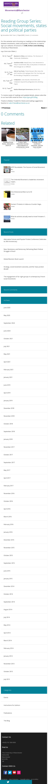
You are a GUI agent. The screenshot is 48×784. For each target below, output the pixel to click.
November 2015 (9, 548)
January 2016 (8, 532)
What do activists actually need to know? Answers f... (28, 217)
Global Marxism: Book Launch (14, 259)
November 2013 (9, 664)
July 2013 (7, 679)
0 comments (34, 35)
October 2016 (8, 501)
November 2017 (9, 447)
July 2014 (7, 617)
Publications (8, 713)
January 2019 (8, 401)
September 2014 (9, 602)
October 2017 (8, 455)
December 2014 (9, 586)
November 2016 (9, 493)
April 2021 (7, 362)
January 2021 (8, 377)
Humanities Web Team (9, 35)
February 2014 (8, 648)
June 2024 (7, 331)
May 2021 (7, 354)
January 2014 (8, 656)
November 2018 (9, 416)
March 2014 (8, 640)
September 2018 (9, 431)
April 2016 (7, 509)
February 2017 (8, 486)
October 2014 (8, 594)
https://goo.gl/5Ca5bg (30, 97)
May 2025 (7, 315)
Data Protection (13, 779)
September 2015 (9, 563)
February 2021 (8, 370)
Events (27, 35)
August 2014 (8, 610)
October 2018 (8, 424)
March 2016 (8, 517)
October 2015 (8, 555)
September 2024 (9, 323)
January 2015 (8, 579)
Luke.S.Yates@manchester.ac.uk (19, 103)
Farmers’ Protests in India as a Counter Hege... (26, 204)
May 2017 (7, 470)
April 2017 (7, 478)
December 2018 (9, 408)
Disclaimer (4, 779)
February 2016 (8, 524)
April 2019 (7, 393)
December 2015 (9, 540)
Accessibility (34, 779)
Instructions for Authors (12, 705)
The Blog (7, 721)
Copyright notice (24, 779)
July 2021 (7, 346)
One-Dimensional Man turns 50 (21, 192)
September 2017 (9, 462)
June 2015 (7, 571)
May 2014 (7, 625)
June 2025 (7, 308)
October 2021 (8, 339)
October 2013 (8, 671)
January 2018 (8, 439)
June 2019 (7, 385)
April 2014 (7, 633)
